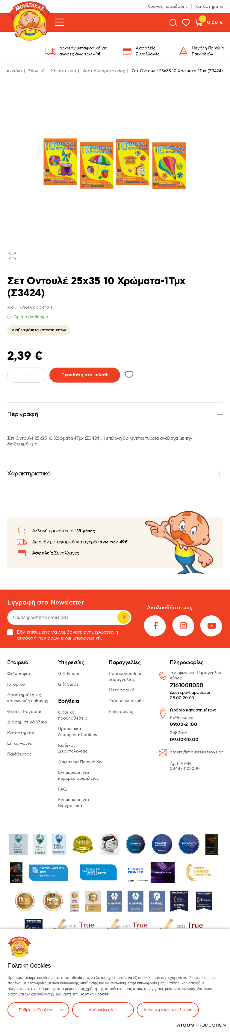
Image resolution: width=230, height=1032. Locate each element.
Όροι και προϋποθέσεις (72, 715)
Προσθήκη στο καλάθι (84, 375)
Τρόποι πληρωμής (126, 700)
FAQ (62, 789)
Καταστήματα (209, 6)
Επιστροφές (121, 711)
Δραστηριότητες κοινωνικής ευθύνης (27, 697)
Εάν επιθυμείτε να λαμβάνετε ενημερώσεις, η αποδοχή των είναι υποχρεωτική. (62, 635)
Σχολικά (36, 70)
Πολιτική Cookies (94, 994)
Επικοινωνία (19, 743)
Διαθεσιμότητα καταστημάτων (39, 330)
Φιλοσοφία (18, 673)
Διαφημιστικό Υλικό (27, 722)
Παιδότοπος (19, 754)
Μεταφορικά (121, 690)
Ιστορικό (16, 684)
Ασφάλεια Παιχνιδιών (80, 761)
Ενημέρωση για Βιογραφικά (73, 802)
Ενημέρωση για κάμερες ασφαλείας (78, 775)
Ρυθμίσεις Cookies (35, 1009)
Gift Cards (68, 684)
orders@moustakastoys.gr (196, 752)
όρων (53, 638)
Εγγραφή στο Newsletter (45, 603)
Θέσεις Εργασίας (25, 711)
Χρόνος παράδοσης (167, 6)
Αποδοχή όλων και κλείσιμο (167, 1009)
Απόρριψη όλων (103, 1009)
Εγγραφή (123, 617)
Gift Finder (68, 673)
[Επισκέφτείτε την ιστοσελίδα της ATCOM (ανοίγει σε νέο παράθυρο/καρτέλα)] (201, 1025)
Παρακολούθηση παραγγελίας (126, 676)
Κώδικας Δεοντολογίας (72, 748)
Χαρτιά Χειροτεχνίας (103, 70)
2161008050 (186, 685)
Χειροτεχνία (63, 70)
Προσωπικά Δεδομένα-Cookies (77, 731)
